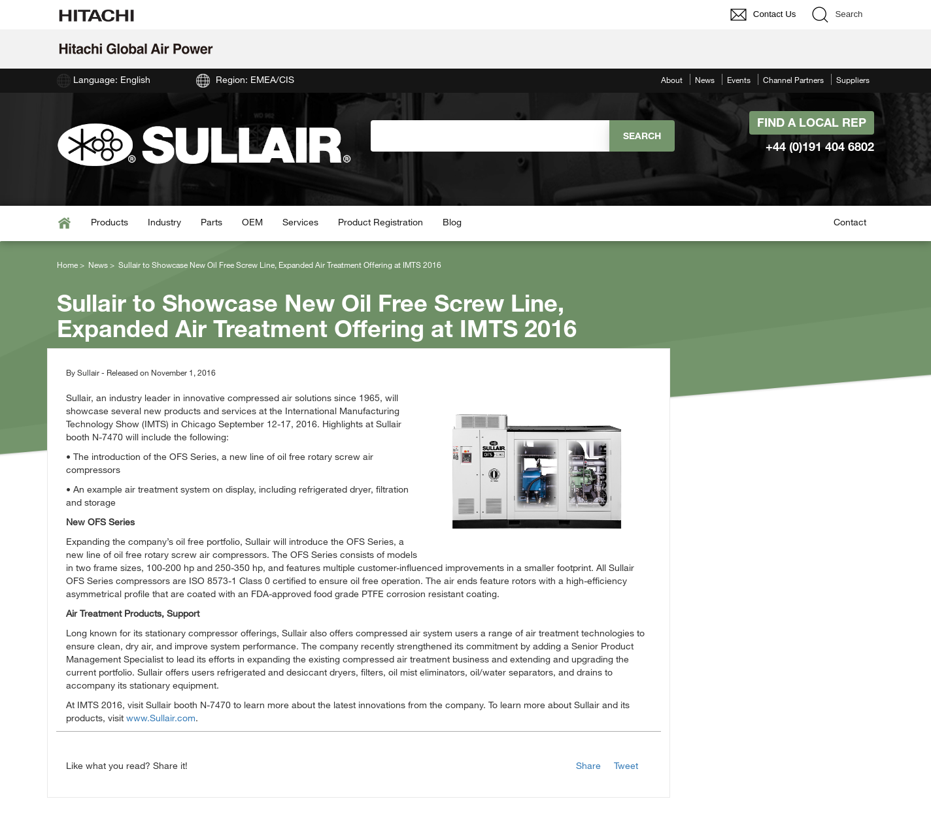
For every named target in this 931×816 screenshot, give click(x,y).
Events (739, 79)
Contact (850, 221)
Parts (211, 221)
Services (300, 221)
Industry (164, 221)
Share (588, 765)
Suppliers (853, 79)
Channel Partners (793, 79)
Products (109, 221)
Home (67, 264)
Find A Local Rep (811, 122)
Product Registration (380, 221)
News (705, 79)
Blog (452, 221)
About (672, 79)
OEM (252, 221)
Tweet (626, 765)
